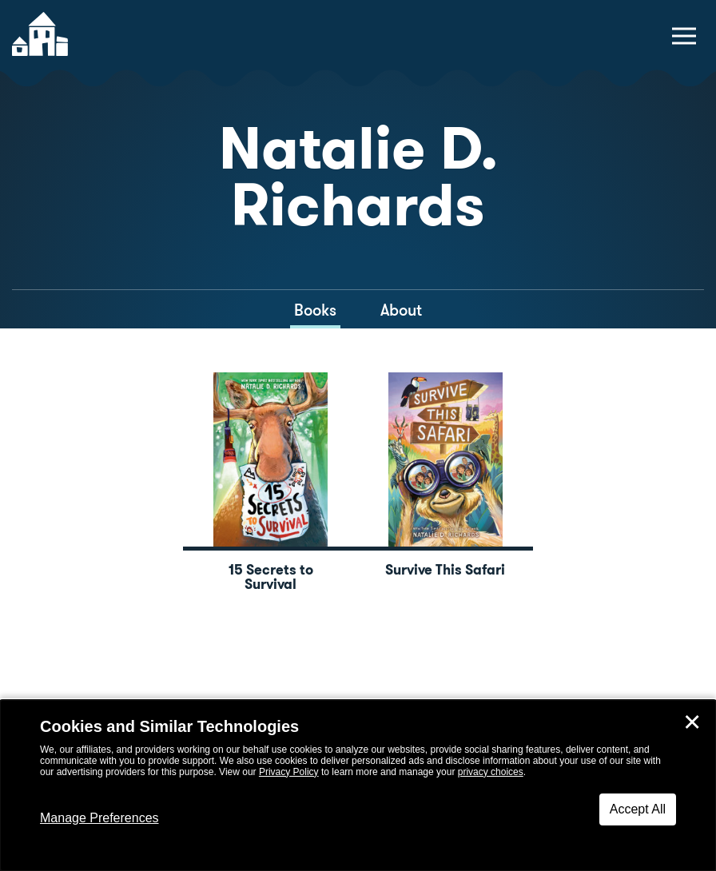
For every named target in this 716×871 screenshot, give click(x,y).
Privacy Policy (289, 772)
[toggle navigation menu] (684, 36)
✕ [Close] (692, 722)
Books (315, 310)
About (401, 310)
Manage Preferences (99, 818)
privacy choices (490, 772)
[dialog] (358, 785)
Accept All (638, 809)
